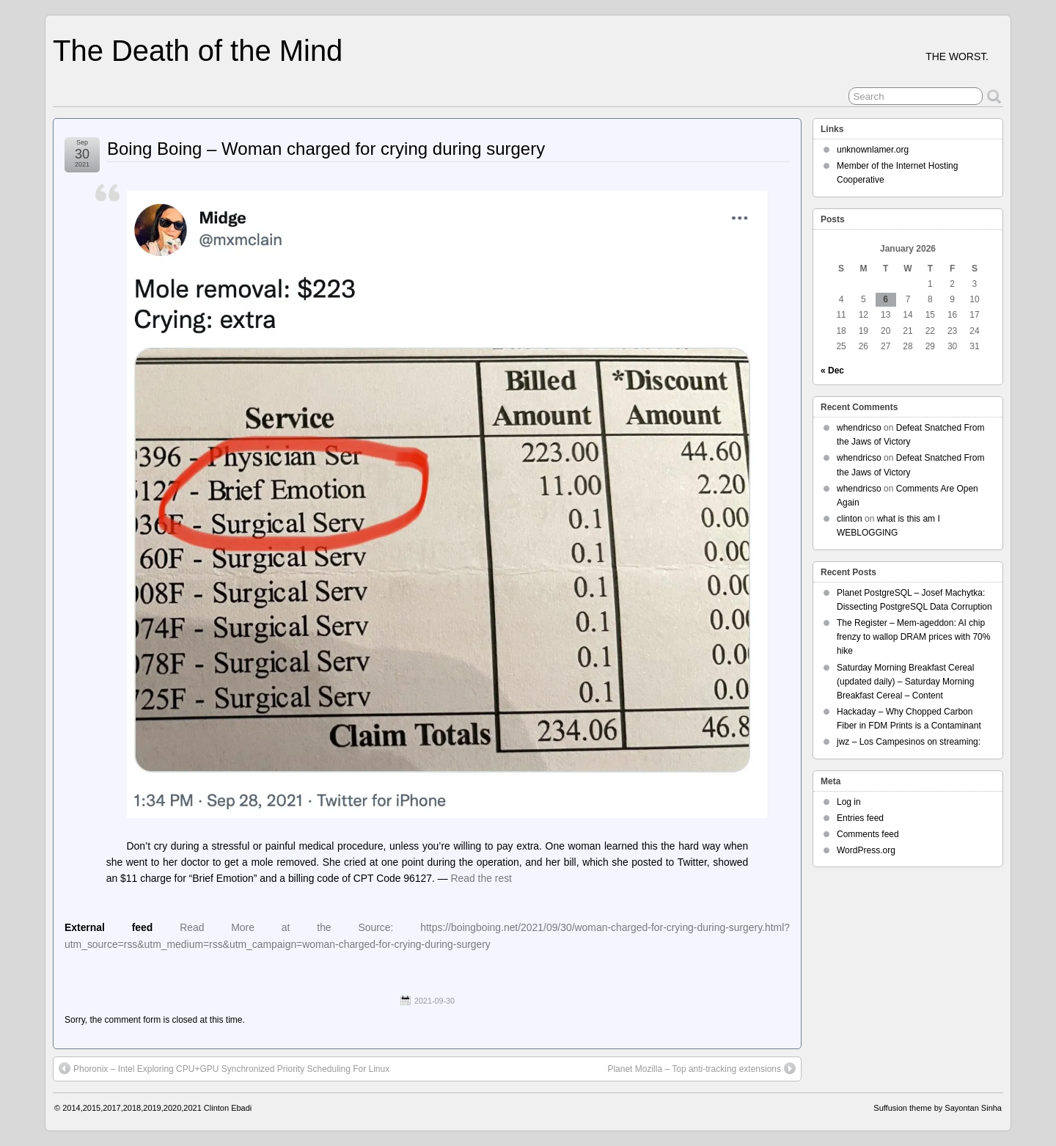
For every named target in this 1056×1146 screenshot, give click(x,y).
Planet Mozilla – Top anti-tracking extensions (701, 1068)
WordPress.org (866, 850)
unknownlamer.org (873, 150)
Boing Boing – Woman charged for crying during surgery (326, 148)
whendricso (859, 428)
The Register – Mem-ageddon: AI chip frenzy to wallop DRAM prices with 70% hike (913, 637)
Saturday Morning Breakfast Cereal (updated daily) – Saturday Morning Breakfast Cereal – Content (905, 682)
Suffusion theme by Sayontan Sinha (937, 1107)
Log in (849, 802)
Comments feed (868, 834)
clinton (849, 519)
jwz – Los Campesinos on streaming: (908, 742)
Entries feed (860, 818)
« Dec (832, 370)
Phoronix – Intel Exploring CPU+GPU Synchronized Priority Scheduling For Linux (224, 1068)
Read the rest (482, 878)
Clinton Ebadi (228, 1107)
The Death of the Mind (197, 50)
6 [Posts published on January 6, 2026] (885, 299)
